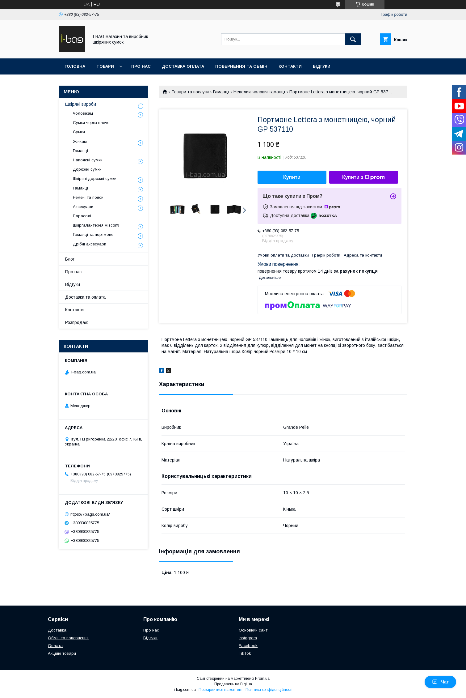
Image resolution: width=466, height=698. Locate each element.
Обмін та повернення (68, 638)
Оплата (55, 645)
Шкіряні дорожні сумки (94, 178)
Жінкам (80, 141)
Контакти (290, 66)
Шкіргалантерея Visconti (96, 225)
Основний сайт (253, 630)
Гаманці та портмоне (93, 234)
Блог (69, 259)
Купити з (363, 177)
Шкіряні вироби (80, 104)
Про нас (141, 66)
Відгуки (321, 66)
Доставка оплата (183, 66)
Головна (75, 66)
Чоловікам (83, 113)
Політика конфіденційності (269, 689)
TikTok (245, 653)
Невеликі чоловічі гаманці (259, 91)
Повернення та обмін (241, 66)
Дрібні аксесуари (89, 244)
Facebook (248, 645)
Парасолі (82, 216)
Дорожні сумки (87, 169)
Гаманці (221, 91)
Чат (440, 682)
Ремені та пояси (88, 197)
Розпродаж (76, 322)
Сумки (79, 132)
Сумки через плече (91, 122)
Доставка (57, 630)
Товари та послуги (190, 91)
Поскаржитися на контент (221, 689)
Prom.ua (262, 678)
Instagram (248, 638)
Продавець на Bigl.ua (233, 684)
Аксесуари (83, 206)
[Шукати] (353, 39)
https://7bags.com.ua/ (90, 514)
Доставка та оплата (85, 297)
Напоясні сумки (88, 160)
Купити (291, 177)
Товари (105, 66)
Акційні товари (62, 653)
